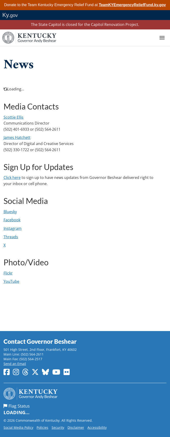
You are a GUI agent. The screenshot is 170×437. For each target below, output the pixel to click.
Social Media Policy (18, 427)
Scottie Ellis (13, 117)
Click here (12, 177)
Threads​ (11, 236)
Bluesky (10, 211)
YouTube (11, 281)
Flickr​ (8, 273)
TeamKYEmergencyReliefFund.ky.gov (132, 5)
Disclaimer (76, 427)
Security (58, 427)
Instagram (13, 228)
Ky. (10, 15)
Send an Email (15, 363)
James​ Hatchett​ (17, 137)
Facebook (12, 220)
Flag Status (85, 409)
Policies (42, 427)
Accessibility (97, 427)
